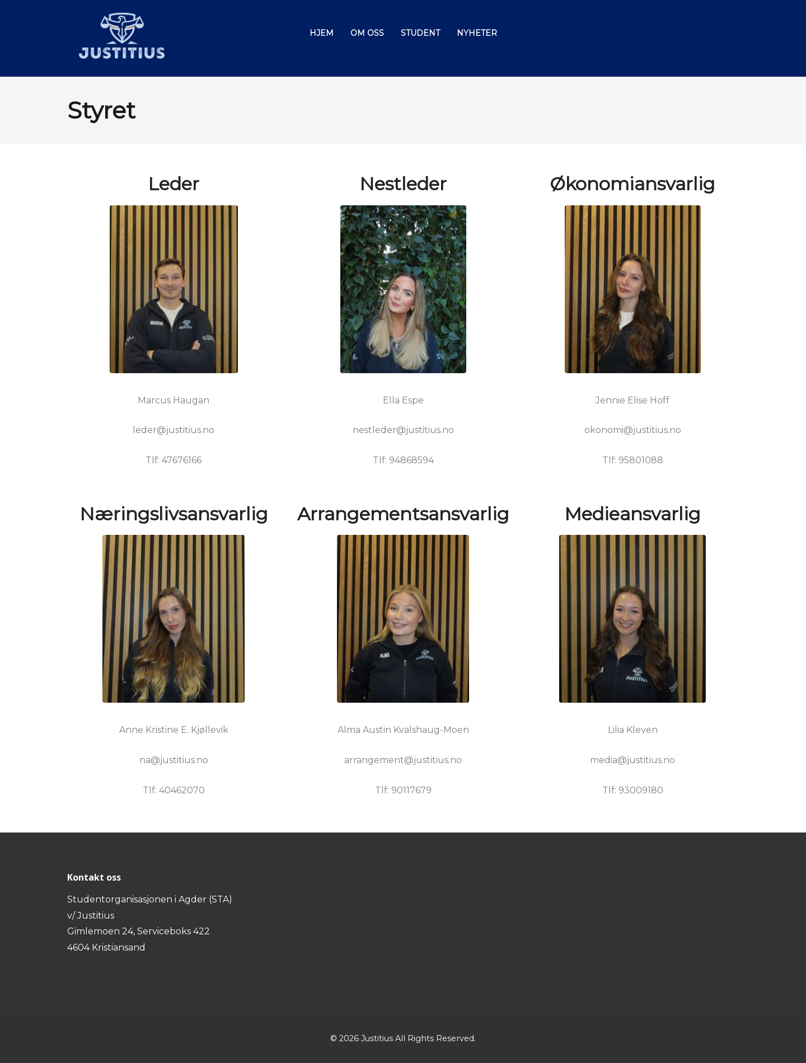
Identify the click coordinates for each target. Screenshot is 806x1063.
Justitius (377, 1038)
